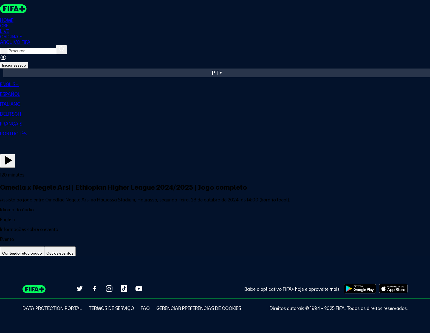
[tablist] (215, 253)
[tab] (22, 253)
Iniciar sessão (14, 65)
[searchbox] (32, 51)
